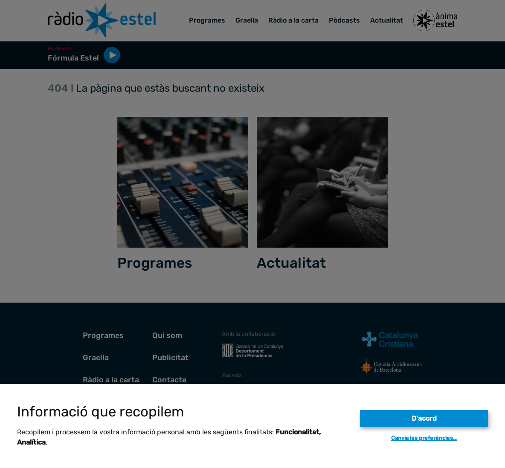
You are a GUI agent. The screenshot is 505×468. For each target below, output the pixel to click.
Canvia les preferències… (424, 438)
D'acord (424, 418)
